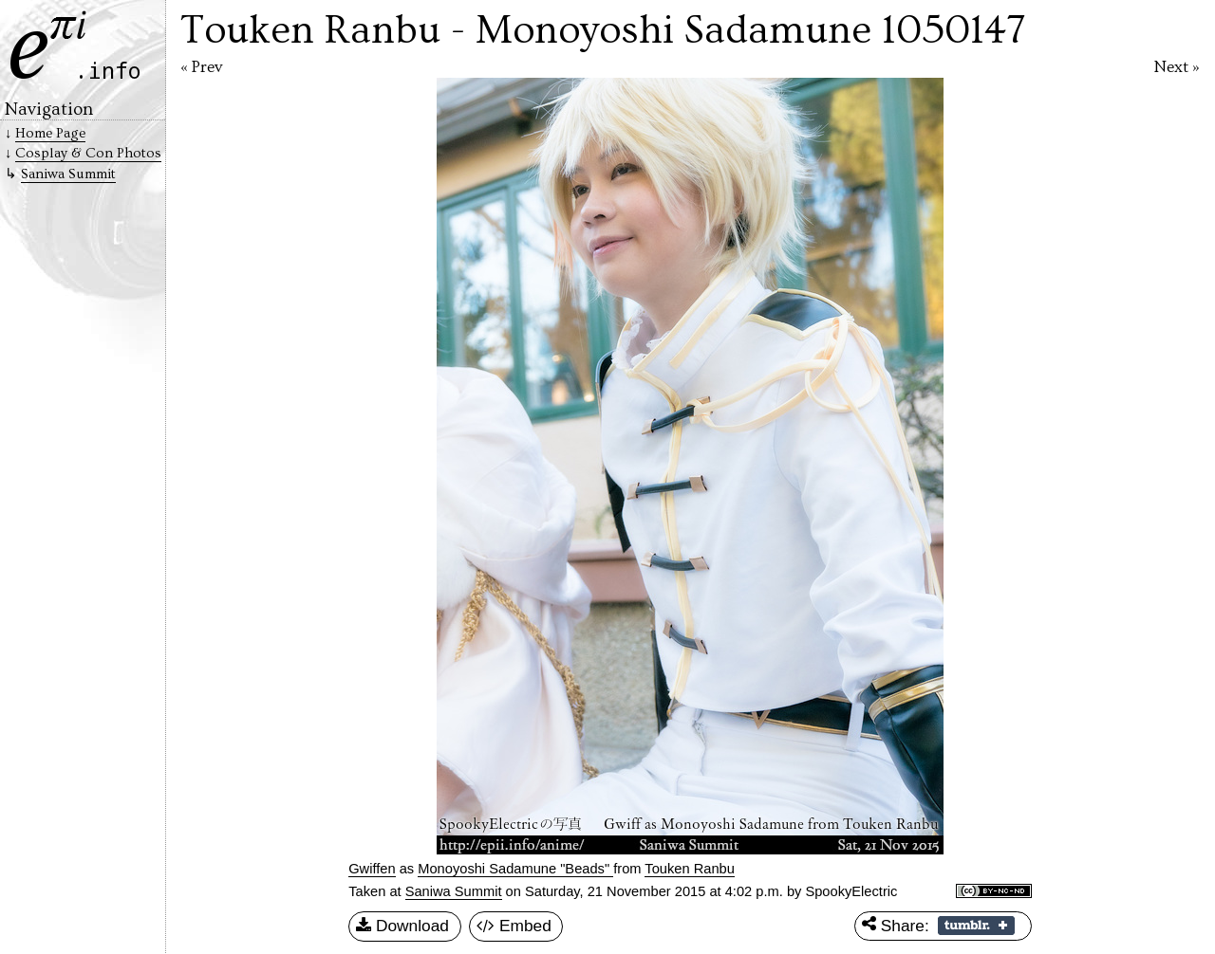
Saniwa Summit (453, 891)
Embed (514, 926)
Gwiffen (371, 868)
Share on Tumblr (976, 925)
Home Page (50, 133)
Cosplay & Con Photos (88, 153)
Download (402, 926)
